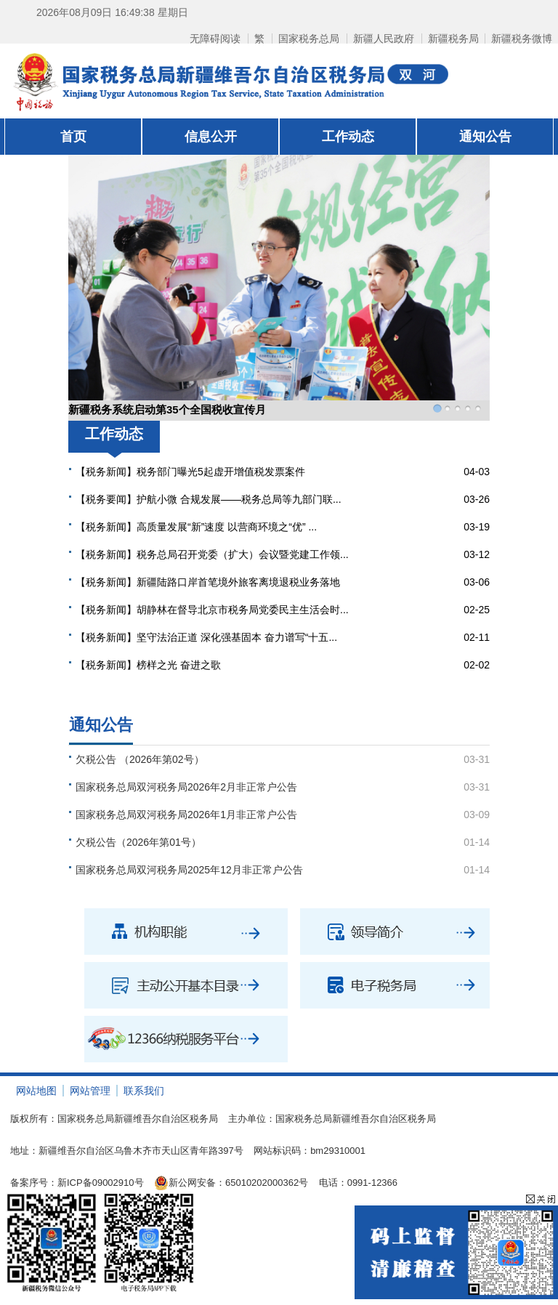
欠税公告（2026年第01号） (138, 842)
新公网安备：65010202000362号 (231, 1183)
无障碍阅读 (215, 38)
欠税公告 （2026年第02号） (140, 759)
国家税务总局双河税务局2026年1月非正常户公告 (186, 814)
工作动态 (348, 136)
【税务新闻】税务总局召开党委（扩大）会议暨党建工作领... (212, 554)
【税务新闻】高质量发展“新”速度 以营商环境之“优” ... (196, 527)
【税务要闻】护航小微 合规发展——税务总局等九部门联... (208, 499)
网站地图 (36, 1090)
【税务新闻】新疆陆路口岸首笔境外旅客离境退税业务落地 (208, 582)
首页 (73, 136)
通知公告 (485, 136)
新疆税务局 (453, 38)
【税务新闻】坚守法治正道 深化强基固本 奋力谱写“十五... (206, 637)
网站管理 (90, 1090)
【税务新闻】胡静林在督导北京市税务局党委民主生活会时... (212, 609)
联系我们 (144, 1090)
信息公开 (211, 136)
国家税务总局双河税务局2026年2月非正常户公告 (186, 787)
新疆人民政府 (383, 38)
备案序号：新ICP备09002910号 (77, 1182)
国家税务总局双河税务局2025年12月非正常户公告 (189, 870)
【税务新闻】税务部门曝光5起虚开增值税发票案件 (190, 471)
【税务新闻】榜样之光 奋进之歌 (148, 665)
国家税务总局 (308, 38)
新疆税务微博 (521, 38)
